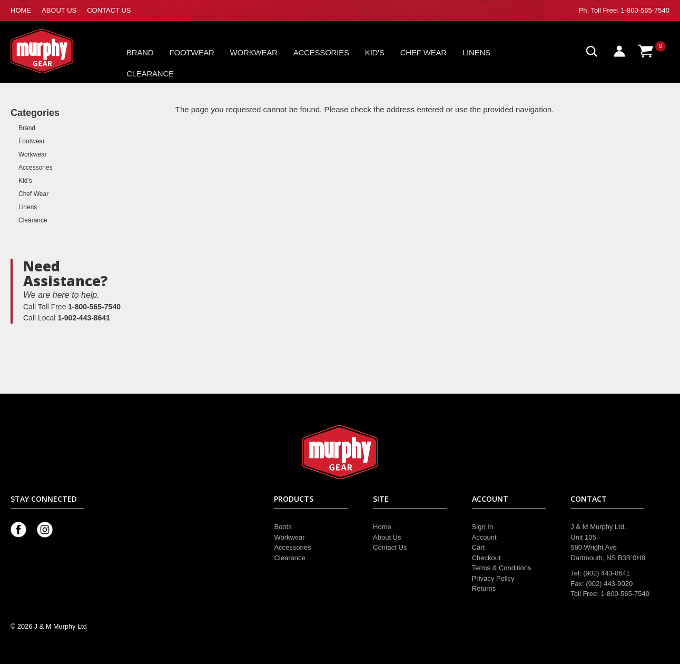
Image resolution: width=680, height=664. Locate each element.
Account (484, 537)
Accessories (321, 52)
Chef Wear (423, 52)
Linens (476, 52)
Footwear (192, 52)
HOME (21, 10)
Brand (140, 52)
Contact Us (390, 547)
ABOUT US (59, 10)
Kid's (375, 52)
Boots (282, 527)
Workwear (254, 52)
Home (382, 527)
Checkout (486, 558)
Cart (478, 547)
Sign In (482, 527)
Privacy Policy (493, 578)
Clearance (150, 73)
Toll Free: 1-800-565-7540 (629, 10)
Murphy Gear (55, 51)
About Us (387, 537)
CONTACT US (109, 10)
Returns (484, 588)
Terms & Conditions (501, 568)
